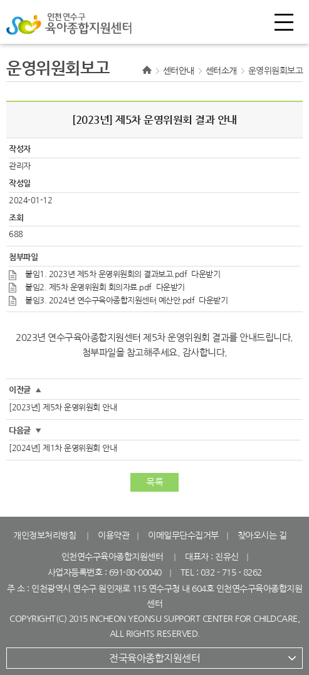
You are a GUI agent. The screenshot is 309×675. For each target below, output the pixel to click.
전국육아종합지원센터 (154, 658)
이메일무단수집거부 (183, 535)
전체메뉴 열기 (283, 22)
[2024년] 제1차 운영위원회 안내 (63, 448)
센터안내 (178, 70)
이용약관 (113, 535)
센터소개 (221, 70)
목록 (154, 482)
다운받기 (205, 274)
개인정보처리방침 (44, 535)
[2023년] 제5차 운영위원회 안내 (63, 407)
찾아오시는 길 (262, 535)
